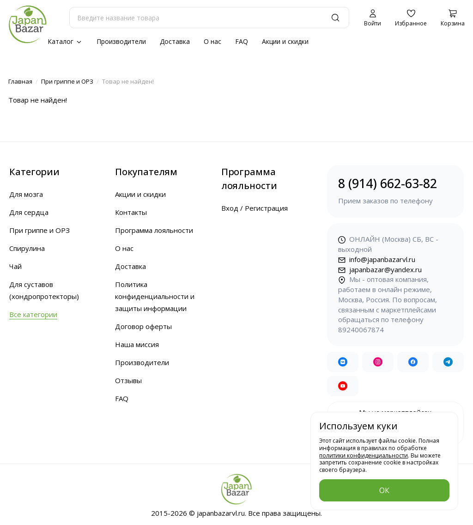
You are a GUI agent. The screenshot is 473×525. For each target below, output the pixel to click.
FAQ (241, 41)
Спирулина (27, 248)
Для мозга (26, 194)
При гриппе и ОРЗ (67, 81)
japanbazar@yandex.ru (380, 269)
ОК (384, 490)
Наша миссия (137, 344)
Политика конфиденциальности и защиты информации (154, 296)
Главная (20, 81)
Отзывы (128, 380)
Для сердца (29, 212)
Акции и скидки (285, 41)
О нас (212, 41)
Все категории (33, 314)
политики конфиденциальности (363, 455)
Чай (15, 266)
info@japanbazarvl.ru (376, 259)
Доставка (175, 41)
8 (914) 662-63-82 (395, 191)
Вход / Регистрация (254, 208)
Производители (121, 41)
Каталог (65, 41)
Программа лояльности (154, 230)
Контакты (131, 212)
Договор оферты (143, 326)
